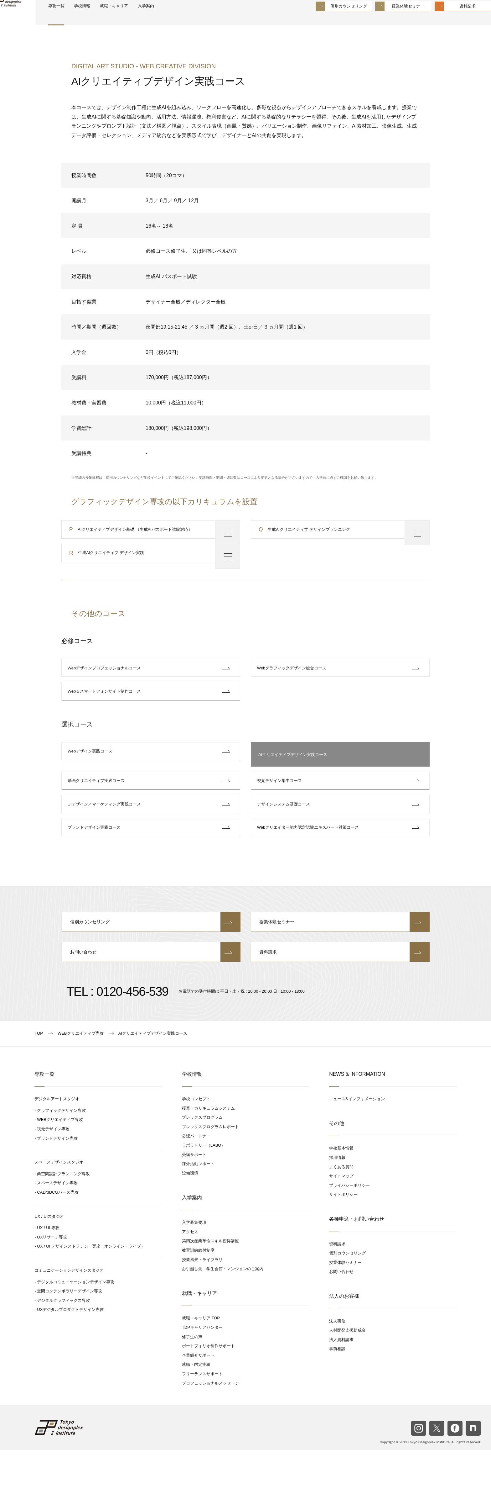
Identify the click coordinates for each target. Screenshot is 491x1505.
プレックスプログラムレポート (210, 1181)
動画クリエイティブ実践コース (97, 811)
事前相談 (337, 1403)
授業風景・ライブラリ (202, 1314)
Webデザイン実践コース (91, 781)
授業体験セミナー (393, 18)
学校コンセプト (196, 1153)
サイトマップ (341, 1230)
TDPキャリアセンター (202, 1382)
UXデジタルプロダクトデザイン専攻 (70, 1364)
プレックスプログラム (202, 1172)
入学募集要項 (194, 1277)
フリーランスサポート (202, 1428)
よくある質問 (341, 1221)
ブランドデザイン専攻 (57, 1193)
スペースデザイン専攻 (57, 1237)
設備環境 (190, 1227)
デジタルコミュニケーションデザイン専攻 (75, 1336)
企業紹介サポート (198, 1409)
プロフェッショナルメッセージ (210, 1437)
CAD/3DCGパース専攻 (57, 1246)
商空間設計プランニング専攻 (63, 1228)
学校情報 (107, 19)
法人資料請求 (341, 1394)
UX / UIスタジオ (49, 1271)
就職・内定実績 (196, 1419)
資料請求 (452, 18)
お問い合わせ (151, 1006)
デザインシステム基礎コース (285, 840)
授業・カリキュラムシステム (208, 1162)
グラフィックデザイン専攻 (61, 1165)
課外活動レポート (198, 1218)
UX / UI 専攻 (48, 1282)
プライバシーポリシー (349, 1240)
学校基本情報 (341, 1203)
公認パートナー (196, 1190)
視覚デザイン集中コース (281, 811)
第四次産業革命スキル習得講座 (210, 1295)
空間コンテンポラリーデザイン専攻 (69, 1346)
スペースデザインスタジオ (58, 1217)
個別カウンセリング (333, 18)
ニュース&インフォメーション (357, 1153)
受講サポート (194, 1209)
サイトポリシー (343, 1249)
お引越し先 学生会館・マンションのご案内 (222, 1323)
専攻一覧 (77, 19)
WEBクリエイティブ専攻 (60, 1174)
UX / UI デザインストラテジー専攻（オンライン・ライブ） (91, 1301)
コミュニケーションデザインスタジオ (69, 1325)
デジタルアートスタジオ (56, 1153)
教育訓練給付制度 (198, 1304)
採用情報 (337, 1212)
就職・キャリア (144, 19)
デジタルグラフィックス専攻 (63, 1355)
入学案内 (181, 19)
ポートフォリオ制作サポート (208, 1400)
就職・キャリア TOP (201, 1372)
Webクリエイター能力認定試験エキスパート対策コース (310, 870)
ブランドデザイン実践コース (95, 870)
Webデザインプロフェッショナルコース (106, 685)
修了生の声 (192, 1391)
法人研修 (337, 1375)
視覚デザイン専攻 (53, 1183)
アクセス (190, 1286)
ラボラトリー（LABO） (203, 1200)
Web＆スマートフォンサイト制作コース (106, 714)
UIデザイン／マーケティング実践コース (105, 840)
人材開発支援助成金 (347, 1385)
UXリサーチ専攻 (52, 1291)
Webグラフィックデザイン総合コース (293, 685)
